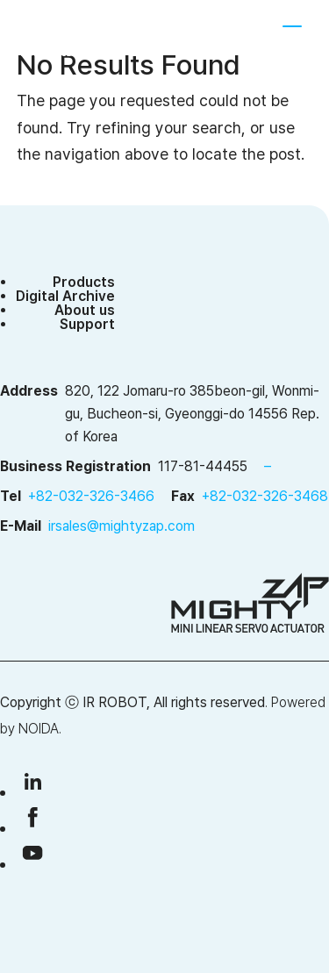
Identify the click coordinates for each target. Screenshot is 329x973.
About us (84, 310)
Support (87, 324)
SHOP (180, 35)
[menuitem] (232, 35)
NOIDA (38, 728)
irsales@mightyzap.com (121, 526)
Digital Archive (65, 296)
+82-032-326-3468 (265, 496)
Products (84, 282)
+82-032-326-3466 (91, 496)
